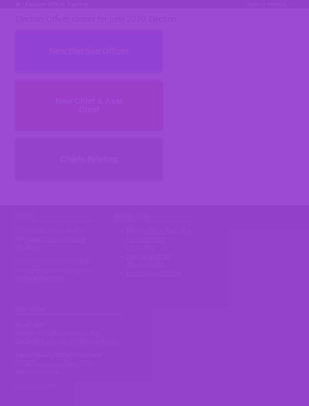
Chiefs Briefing (89, 159)
